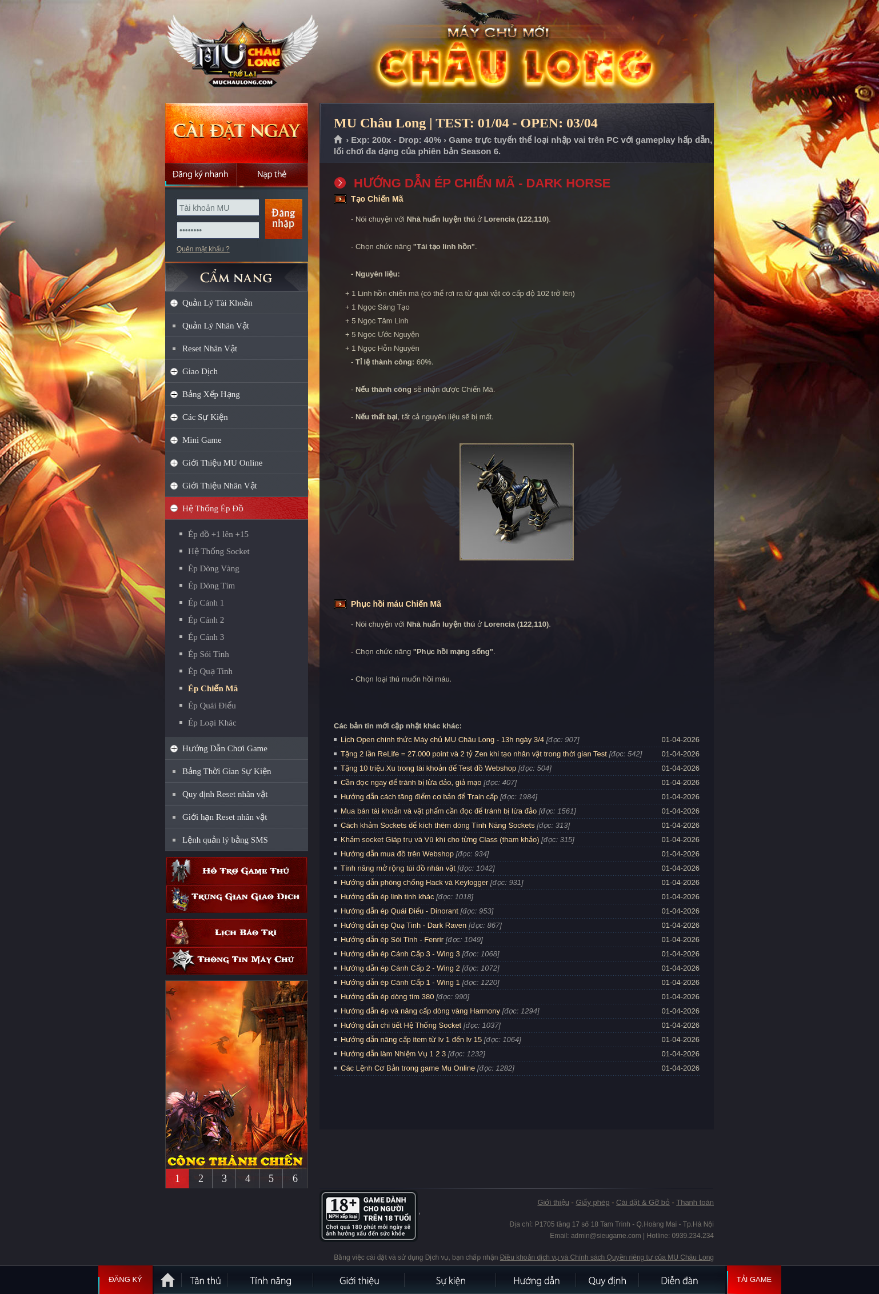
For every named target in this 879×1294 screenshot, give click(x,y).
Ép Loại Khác (212, 722)
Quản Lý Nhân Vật (215, 325)
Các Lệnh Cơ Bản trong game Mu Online (408, 1068)
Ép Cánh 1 (206, 602)
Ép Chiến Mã (213, 688)
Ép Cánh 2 (206, 619)
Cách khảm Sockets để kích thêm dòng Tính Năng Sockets (439, 825)
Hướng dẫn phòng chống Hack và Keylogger (415, 882)
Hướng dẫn (537, 1279)
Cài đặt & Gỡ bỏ (643, 1202)
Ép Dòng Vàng (213, 568)
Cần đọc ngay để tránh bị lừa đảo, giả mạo (411, 782)
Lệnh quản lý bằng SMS (225, 839)
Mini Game (202, 439)
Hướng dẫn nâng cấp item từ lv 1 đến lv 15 (411, 1039)
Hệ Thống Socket (219, 551)
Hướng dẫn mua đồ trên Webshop (397, 854)
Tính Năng (271, 1279)
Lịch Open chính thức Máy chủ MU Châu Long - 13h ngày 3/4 (442, 739)
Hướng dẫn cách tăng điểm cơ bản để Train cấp (419, 796)
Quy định (608, 1279)
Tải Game (754, 1279)
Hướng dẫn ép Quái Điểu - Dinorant (399, 911)
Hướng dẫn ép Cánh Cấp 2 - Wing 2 (400, 968)
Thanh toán (695, 1202)
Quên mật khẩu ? (203, 249)
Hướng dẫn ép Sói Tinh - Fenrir (392, 939)
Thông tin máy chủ (236, 961)
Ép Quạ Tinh (210, 671)
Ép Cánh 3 (206, 637)
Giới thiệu (553, 1202)
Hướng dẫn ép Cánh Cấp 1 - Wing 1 (400, 982)
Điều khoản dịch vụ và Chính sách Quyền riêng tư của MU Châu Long (607, 1257)
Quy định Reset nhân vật (224, 794)
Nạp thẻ (272, 174)
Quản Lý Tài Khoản (217, 302)
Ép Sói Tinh (208, 654)
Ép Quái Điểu (212, 705)
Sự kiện (451, 1279)
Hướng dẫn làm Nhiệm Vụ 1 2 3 (393, 1053)
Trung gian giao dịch (236, 899)
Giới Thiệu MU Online (222, 462)
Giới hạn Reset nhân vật (224, 817)
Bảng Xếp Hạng (211, 394)
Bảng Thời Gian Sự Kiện (226, 771)
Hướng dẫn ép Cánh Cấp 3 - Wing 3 (400, 954)
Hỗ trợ (236, 871)
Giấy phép (592, 1202)
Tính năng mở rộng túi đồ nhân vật (398, 868)
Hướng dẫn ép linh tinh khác (387, 896)
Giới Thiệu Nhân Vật (219, 485)
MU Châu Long (236, 52)
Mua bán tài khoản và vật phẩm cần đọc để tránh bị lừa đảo (439, 811)
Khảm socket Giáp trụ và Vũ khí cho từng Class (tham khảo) (440, 839)
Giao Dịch (200, 371)
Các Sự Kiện (205, 417)
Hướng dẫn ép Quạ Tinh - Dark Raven (403, 925)
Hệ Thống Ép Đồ (212, 508)
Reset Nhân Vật (209, 348)
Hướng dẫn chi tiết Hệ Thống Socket (401, 1025)
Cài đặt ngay (236, 133)
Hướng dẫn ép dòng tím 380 (387, 996)
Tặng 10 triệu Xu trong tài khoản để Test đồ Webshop (428, 768)
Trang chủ (338, 140)
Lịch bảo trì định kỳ (236, 933)
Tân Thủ (205, 1279)
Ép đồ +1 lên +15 (218, 534)
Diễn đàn (682, 1279)
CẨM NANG (236, 272)
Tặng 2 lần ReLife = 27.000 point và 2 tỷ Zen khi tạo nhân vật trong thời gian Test (474, 754)
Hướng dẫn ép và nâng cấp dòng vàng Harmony (420, 1011)
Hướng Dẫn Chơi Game (224, 748)
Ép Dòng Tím (211, 585)
